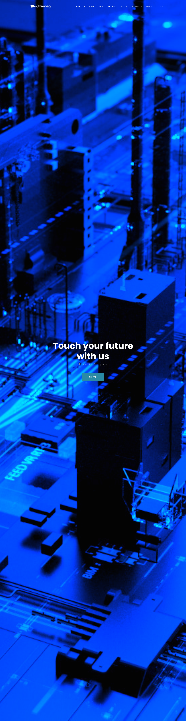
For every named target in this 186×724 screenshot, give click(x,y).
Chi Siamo (90, 6)
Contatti (137, 6)
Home (78, 6)
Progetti (113, 6)
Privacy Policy (154, 6)
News (102, 6)
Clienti (125, 6)
